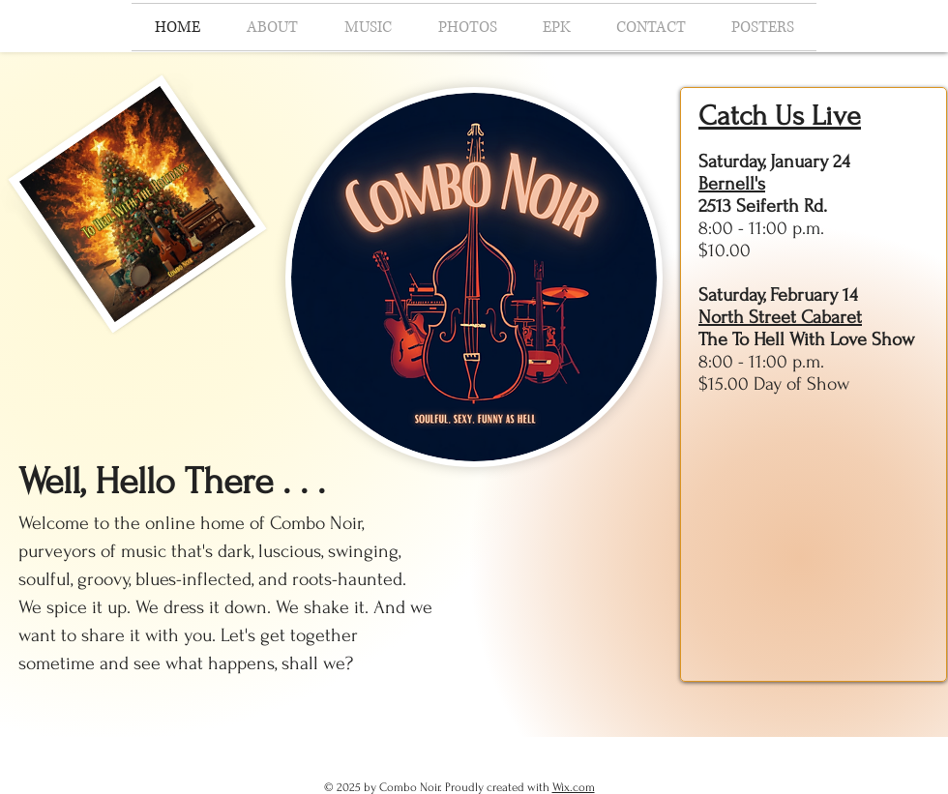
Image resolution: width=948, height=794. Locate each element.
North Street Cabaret (780, 317)
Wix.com (573, 787)
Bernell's (731, 183)
